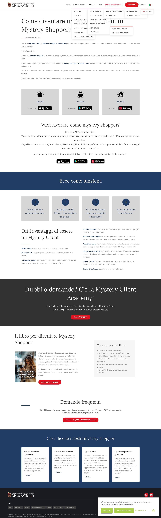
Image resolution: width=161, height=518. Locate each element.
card (10, 507)
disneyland (18, 507)
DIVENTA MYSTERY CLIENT (114, 5)
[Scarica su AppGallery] (125, 108)
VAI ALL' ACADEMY (80, 317)
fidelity (27, 507)
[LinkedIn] (151, 495)
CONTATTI (132, 5)
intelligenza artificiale (38, 507)
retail (49, 507)
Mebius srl (41, 514)
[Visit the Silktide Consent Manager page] (153, 510)
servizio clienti (58, 507)
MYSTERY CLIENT (79, 5)
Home (68, 5)
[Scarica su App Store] (45, 108)
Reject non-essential (124, 510)
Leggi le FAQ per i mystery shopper (81, 420)
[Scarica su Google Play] (85, 108)
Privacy (50, 516)
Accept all (106, 510)
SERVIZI (92, 5)
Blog (100, 5)
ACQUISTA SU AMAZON (49, 382)
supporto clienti (70, 507)
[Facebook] (146, 495)
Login (143, 5)
